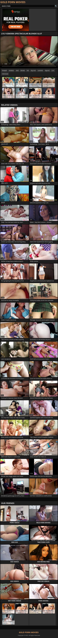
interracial (5, 74)
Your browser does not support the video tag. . (29, 52)
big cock (33, 70)
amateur (11, 70)
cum (53, 70)
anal (17, 70)
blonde (23, 70)
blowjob (4, 70)
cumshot (40, 70)
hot (28, 70)
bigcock (47, 70)
